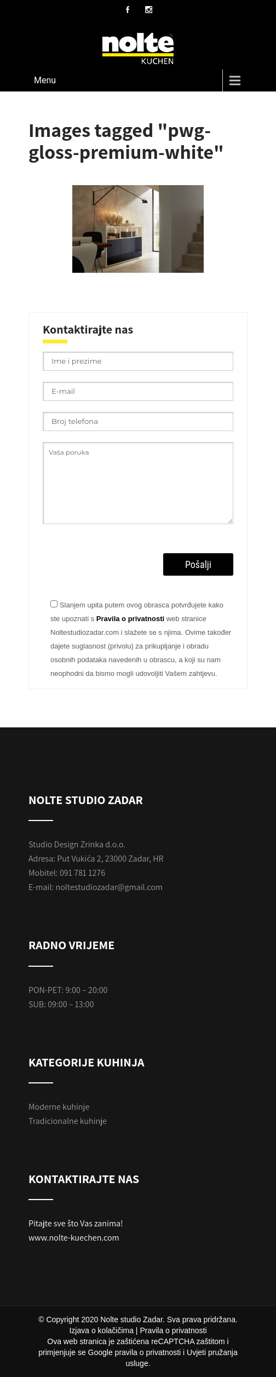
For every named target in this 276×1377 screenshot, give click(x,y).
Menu (45, 80)
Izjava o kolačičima (101, 1330)
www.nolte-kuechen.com (73, 1237)
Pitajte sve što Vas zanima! (75, 1223)
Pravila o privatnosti (130, 619)
